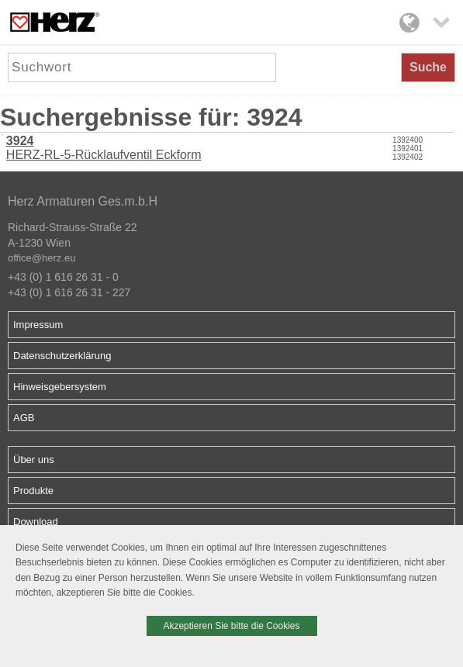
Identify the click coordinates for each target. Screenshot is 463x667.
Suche (428, 67)
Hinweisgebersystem (59, 386)
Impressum (38, 324)
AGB (23, 417)
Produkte (33, 490)
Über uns (33, 459)
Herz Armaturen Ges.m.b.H (82, 201)
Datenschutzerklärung (62, 355)
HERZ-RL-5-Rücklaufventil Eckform (104, 147)
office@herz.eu (41, 258)
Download (35, 521)
